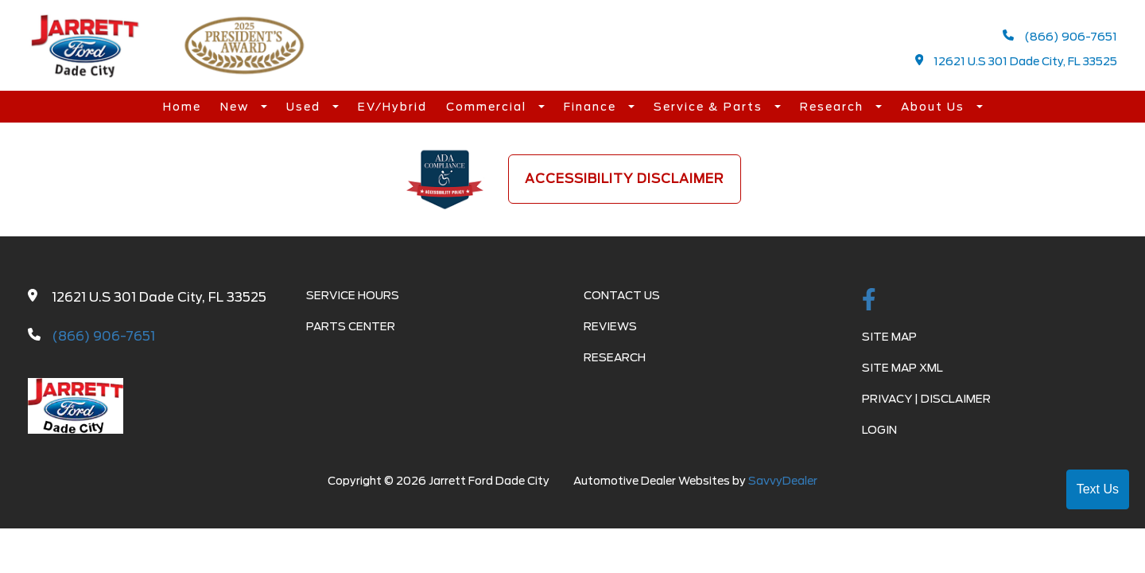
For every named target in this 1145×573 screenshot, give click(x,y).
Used (305, 106)
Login (879, 429)
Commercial (488, 106)
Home (182, 106)
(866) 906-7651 (1060, 36)
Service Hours (352, 295)
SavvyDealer (782, 480)
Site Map (889, 336)
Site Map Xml (902, 367)
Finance (592, 106)
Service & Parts (710, 106)
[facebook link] (869, 301)
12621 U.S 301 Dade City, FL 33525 (1016, 61)
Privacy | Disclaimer (926, 398)
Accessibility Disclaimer (624, 178)
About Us (934, 106)
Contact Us (622, 295)
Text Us (1098, 489)
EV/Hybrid (392, 106)
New (236, 106)
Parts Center (350, 326)
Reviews (610, 326)
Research (833, 106)
